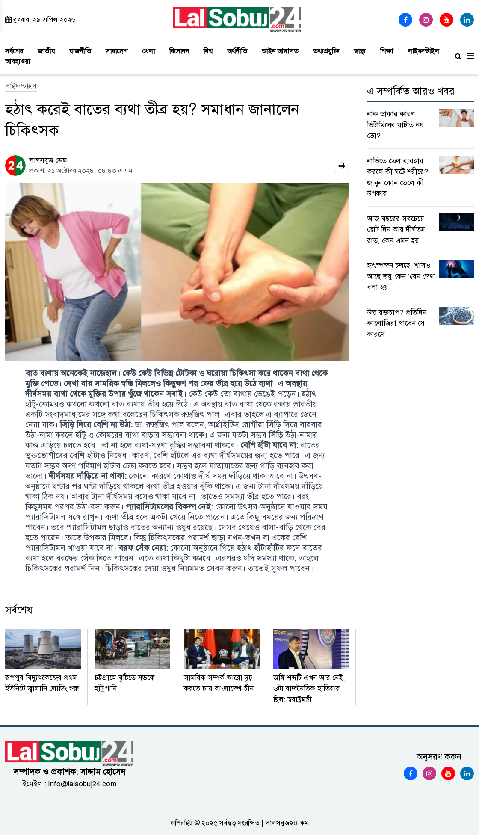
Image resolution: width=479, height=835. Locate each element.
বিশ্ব (208, 51)
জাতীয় (46, 51)
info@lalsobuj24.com (82, 783)
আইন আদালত (280, 51)
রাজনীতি (80, 51)
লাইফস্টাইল (423, 51)
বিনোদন (179, 51)
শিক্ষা (386, 51)
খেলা (148, 51)
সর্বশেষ (14, 51)
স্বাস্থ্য (360, 51)
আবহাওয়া (17, 61)
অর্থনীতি (237, 51)
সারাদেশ (116, 51)
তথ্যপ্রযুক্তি (326, 51)
